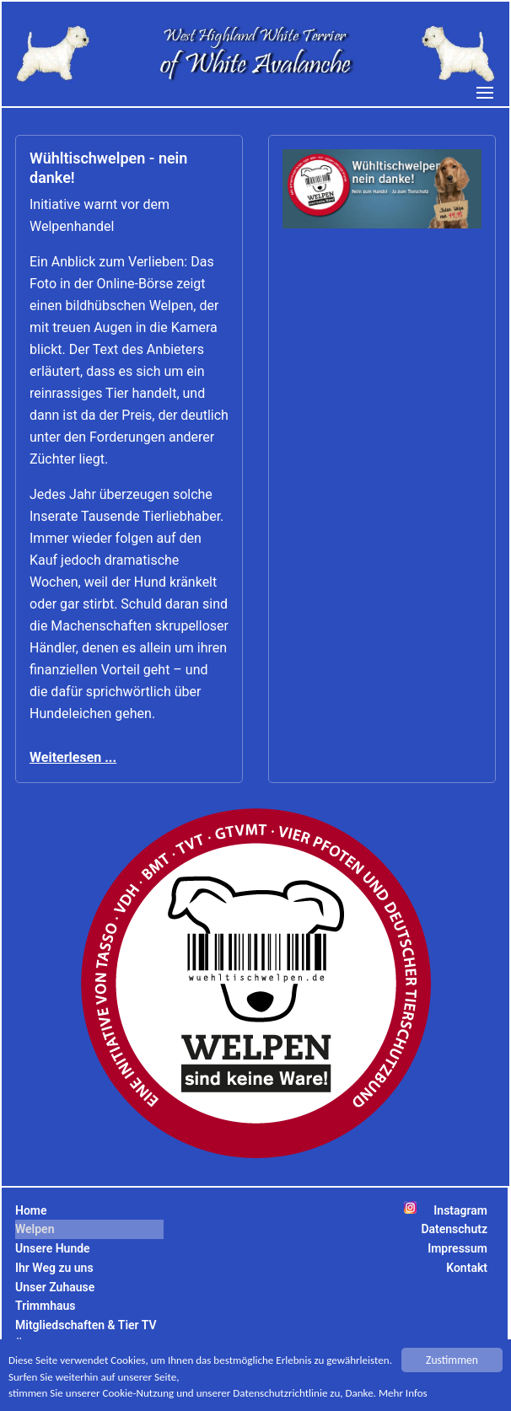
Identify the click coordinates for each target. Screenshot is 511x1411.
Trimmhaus (45, 1305)
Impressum (457, 1248)
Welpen (34, 1229)
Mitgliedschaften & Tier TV (86, 1325)
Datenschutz (454, 1229)
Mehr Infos (419, 1395)
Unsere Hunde (52, 1248)
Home (31, 1210)
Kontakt (466, 1267)
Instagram (460, 1210)
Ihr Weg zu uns (54, 1267)
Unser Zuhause (54, 1287)
